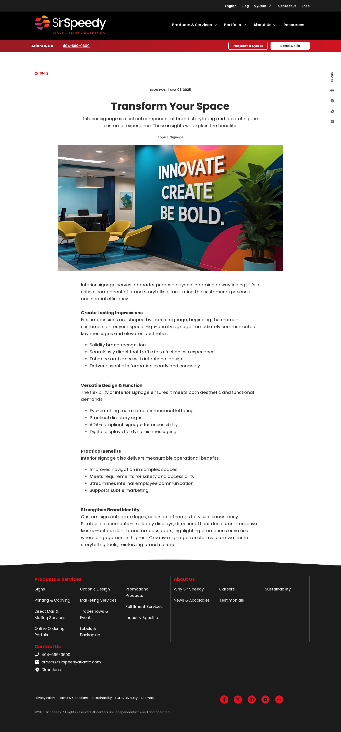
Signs (40, 589)
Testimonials (231, 600)
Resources (294, 24)
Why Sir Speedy (189, 589)
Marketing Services (98, 600)
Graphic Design (95, 589)
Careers (227, 589)
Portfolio (232, 24)
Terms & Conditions (73, 698)
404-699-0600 (76, 45)
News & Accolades (192, 600)
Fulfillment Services (144, 606)
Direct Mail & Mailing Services (50, 614)
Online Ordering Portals (50, 632)
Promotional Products (137, 592)
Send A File (290, 45)
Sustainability (278, 589)
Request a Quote (247, 45)
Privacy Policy (45, 698)
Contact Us (287, 6)
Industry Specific (142, 617)
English (231, 6)
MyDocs (260, 6)
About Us (262, 24)
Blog (245, 6)
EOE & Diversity (126, 698)
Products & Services (192, 24)
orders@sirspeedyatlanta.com (68, 662)
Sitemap (147, 698)
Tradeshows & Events (94, 614)
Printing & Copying (52, 600)
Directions (48, 670)
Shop (305, 6)
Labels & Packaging (90, 632)
